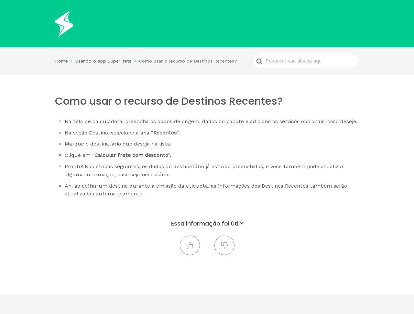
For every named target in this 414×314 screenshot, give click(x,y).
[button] (190, 245)
